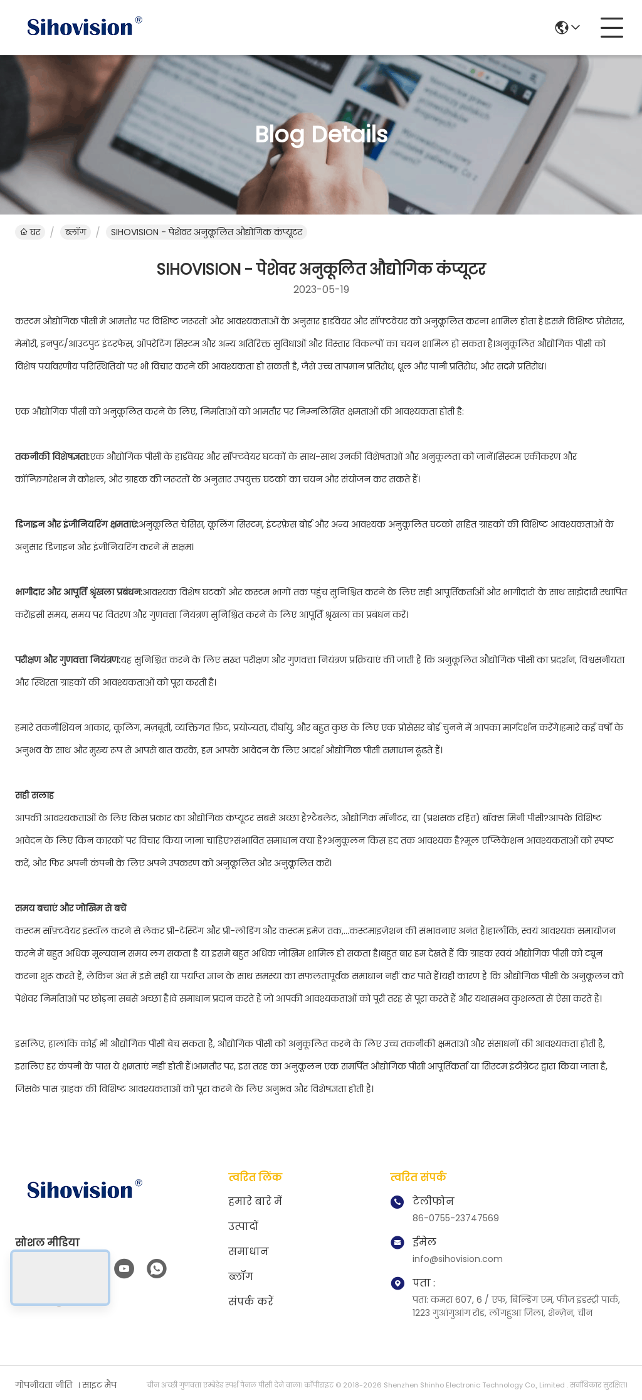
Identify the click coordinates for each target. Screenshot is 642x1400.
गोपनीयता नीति (43, 1385)
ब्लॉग (75, 232)
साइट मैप (99, 1385)
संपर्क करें (250, 1302)
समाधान (248, 1251)
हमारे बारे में (255, 1201)
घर (30, 232)
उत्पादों (243, 1226)
